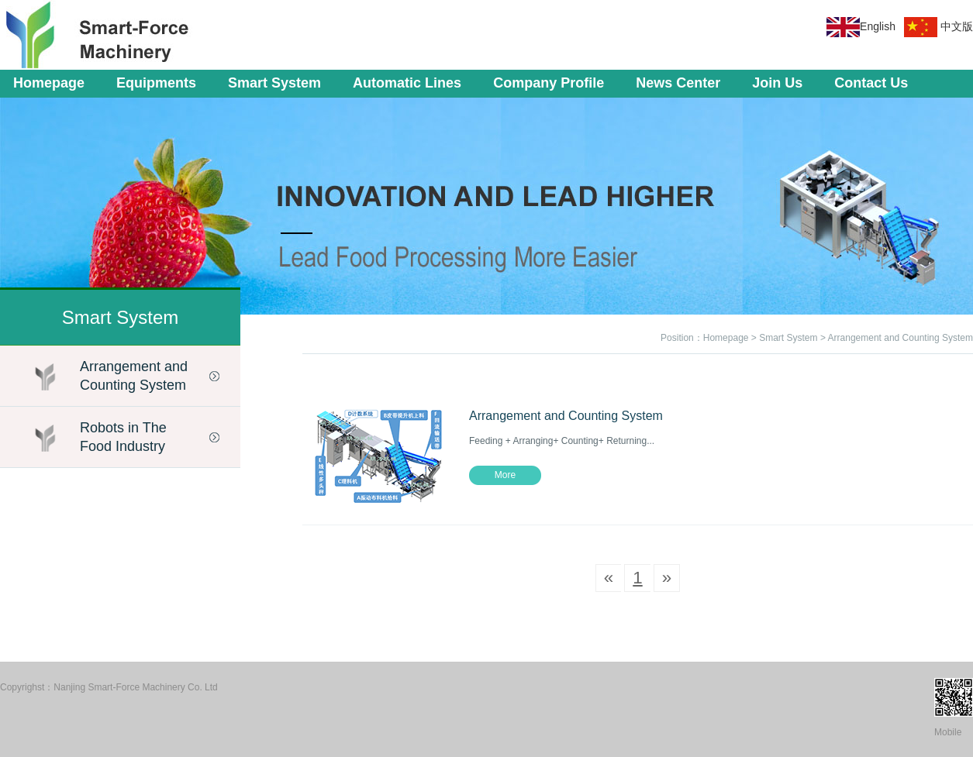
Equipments (156, 83)
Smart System (274, 83)
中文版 (956, 26)
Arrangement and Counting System (134, 376)
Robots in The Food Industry (123, 437)
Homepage (49, 83)
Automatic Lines (407, 83)
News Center (678, 83)
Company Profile (548, 83)
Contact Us (871, 83)
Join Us (777, 83)
